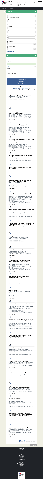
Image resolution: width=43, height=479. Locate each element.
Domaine (9, 63)
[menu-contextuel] (7, 17)
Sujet (8, 19)
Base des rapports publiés (18, 5)
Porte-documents (22, 452)
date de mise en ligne (25, 88)
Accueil (21, 449)
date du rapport (16, 88)
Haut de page (33, 445)
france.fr (21, 465)
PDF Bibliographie (21, 83)
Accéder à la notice (12, 105)
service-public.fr (21, 461)
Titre (8, 30)
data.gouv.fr (21, 466)
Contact (21, 457)
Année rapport (10, 71)
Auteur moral (9, 26)
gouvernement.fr (21, 464)
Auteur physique (10, 22)
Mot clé (8, 68)
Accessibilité (21, 455)
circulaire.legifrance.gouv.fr (21, 463)
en (7, 42)
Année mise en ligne (11, 73)
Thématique (9, 61)
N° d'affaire (9, 33)
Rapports (21, 450)
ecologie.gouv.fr (21, 467)
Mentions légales (21, 456)
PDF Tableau (21, 81)
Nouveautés (21, 453)
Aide (21, 454)
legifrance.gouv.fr (21, 462)
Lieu (8, 37)
